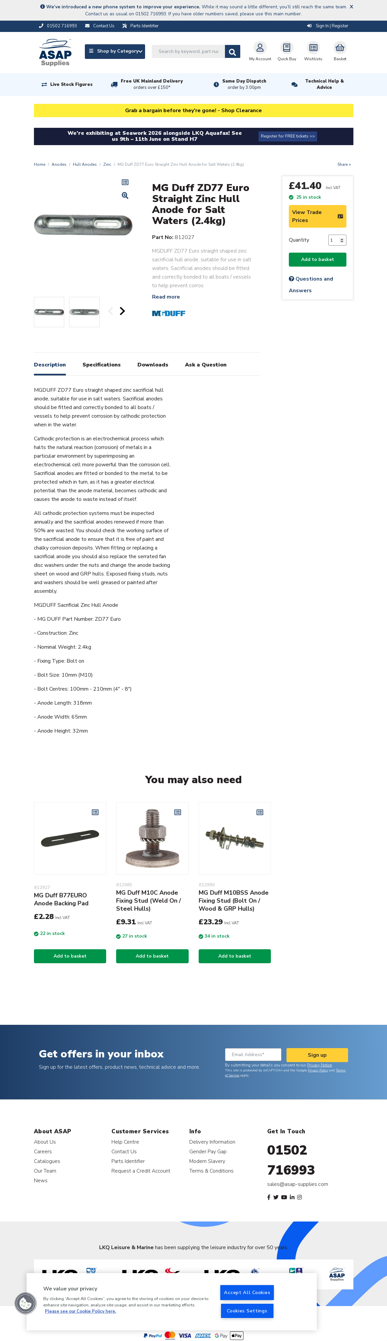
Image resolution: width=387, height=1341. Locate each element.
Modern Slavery (207, 1161)
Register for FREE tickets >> (288, 136)
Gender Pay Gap (208, 1151)
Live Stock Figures (71, 85)
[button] (25, 1303)
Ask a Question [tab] (206, 364)
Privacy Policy (318, 1070)
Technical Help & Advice (324, 84)
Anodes (59, 164)
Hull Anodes (85, 164)
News (41, 1180)
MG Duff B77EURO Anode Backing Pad (61, 899)
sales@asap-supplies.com (297, 1184)
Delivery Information (212, 1141)
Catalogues (47, 1161)
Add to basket (317, 259)
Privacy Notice (319, 1065)
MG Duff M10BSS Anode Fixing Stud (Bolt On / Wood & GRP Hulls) (234, 901)
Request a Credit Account (140, 1170)
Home (39, 164)
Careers (43, 1151)
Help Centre (125, 1141)
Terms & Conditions (211, 1170)
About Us (45, 1141)
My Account (260, 51)
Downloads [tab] (152, 364)
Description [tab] (50, 364)
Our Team (45, 1170)
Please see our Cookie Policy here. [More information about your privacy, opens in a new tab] (80, 1311)
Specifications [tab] (102, 364)
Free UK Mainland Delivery (152, 84)
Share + (344, 164)
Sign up (317, 1055)
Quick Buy (287, 51)
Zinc (107, 164)
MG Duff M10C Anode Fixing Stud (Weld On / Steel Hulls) (148, 901)
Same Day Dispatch (244, 84)
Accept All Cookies (247, 1292)
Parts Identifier (128, 1161)
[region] (172, 1301)
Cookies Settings (247, 1310)
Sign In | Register (327, 26)
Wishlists (313, 51)
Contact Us (124, 1151)
